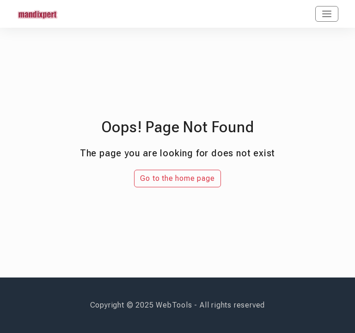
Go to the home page (177, 178)
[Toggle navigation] (326, 14)
